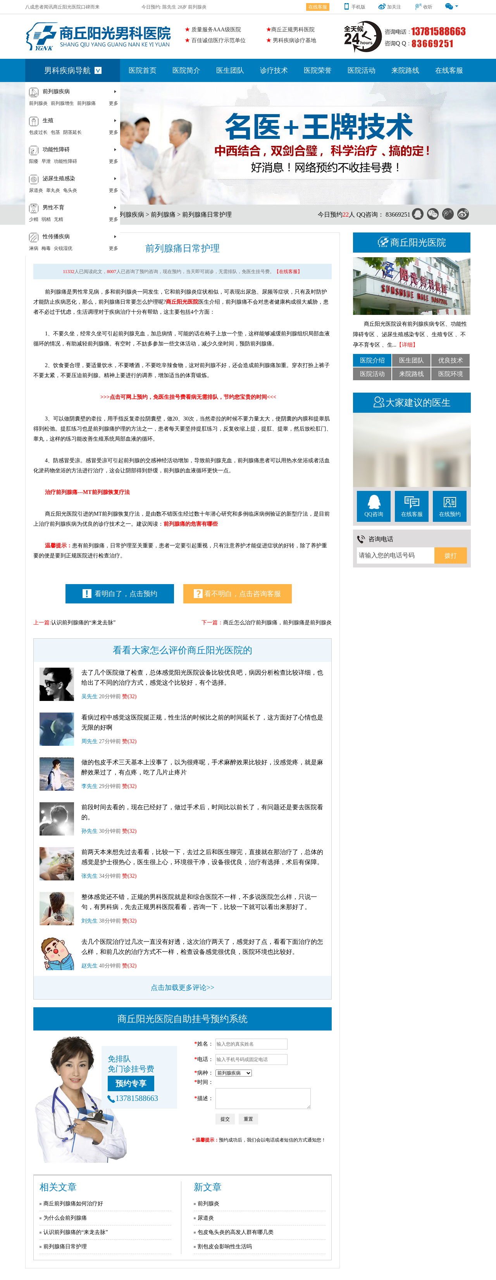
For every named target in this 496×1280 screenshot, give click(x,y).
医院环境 (450, 374)
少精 (33, 219)
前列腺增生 (62, 103)
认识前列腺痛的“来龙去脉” (83, 622)
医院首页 (143, 70)
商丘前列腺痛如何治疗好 (73, 1204)
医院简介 (186, 70)
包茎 (55, 132)
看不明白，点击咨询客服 (237, 593)
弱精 (46, 219)
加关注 (389, 7)
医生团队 (230, 70)
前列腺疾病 (128, 214)
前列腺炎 (38, 103)
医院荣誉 (318, 70)
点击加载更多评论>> (182, 987)
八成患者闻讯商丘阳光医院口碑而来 (62, 7)
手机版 (354, 7)
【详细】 (407, 345)
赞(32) (129, 696)
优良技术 (450, 360)
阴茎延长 (72, 132)
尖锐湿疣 (63, 248)
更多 (113, 103)
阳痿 (33, 161)
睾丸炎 (53, 190)
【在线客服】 (288, 271)
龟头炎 (70, 190)
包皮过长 (38, 132)
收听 (423, 7)
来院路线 (405, 70)
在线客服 (317, 7)
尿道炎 (36, 190)
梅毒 (46, 248)
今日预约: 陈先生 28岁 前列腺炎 (174, 7)
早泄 (46, 161)
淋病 (33, 248)
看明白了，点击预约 (120, 593)
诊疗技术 (274, 70)
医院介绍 (372, 360)
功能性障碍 (65, 161)
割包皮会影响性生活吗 (225, 1246)
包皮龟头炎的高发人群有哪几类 (236, 1232)
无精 (58, 219)
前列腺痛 (86, 103)
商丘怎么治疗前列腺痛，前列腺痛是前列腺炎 (277, 622)
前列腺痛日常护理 (207, 214)
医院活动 (361, 70)
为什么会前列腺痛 (65, 1218)
